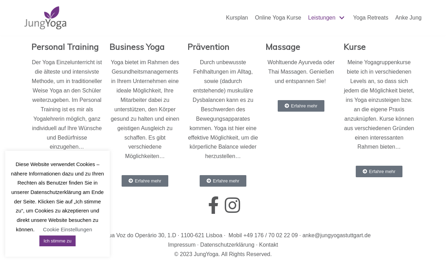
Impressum (181, 245)
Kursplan (237, 18)
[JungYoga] (45, 17)
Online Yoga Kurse (278, 18)
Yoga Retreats (371, 18)
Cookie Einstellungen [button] (67, 229)
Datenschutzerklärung (227, 245)
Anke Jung (408, 18)
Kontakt (268, 245)
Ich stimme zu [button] (57, 241)
